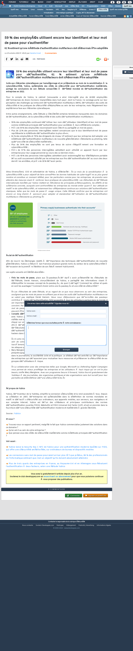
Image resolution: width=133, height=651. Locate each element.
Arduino (40, 10)
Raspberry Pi (72, 10)
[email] (73, 316)
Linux (33, 10)
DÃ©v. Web (75, 6)
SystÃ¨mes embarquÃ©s (119, 10)
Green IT (92, 10)
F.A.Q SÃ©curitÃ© (51, 16)
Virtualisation (48, 13)
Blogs (40, 2)
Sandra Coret (35, 70)
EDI (83, 6)
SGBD (103, 6)
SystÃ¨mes (128, 6)
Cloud (40, 6)
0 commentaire (51, 70)
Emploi (72, 2)
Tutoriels (23, 2)
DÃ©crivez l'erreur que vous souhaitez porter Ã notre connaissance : (67, 333)
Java (66, 6)
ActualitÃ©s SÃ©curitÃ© (18, 16)
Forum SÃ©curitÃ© (36, 16)
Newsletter (60, 2)
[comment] (67, 335)
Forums (12, 2)
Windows (24, 10)
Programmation (92, 6)
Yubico (17, 430)
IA (45, 6)
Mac (63, 10)
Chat (48, 2)
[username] (73, 311)
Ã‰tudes (82, 2)
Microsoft (58, 6)
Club (100, 2)
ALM (50, 6)
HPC (57, 10)
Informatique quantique (64, 13)
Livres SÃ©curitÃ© (67, 16)
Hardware (49, 10)
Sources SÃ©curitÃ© (108, 16)
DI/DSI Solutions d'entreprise (24, 6)
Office (110, 6)
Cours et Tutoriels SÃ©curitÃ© (87, 16)
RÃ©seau (82, 10)
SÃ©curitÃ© (102, 10)
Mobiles (118, 6)
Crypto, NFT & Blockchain (85, 13)
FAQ (33, 2)
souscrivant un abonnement (57, 493)
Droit (92, 2)
